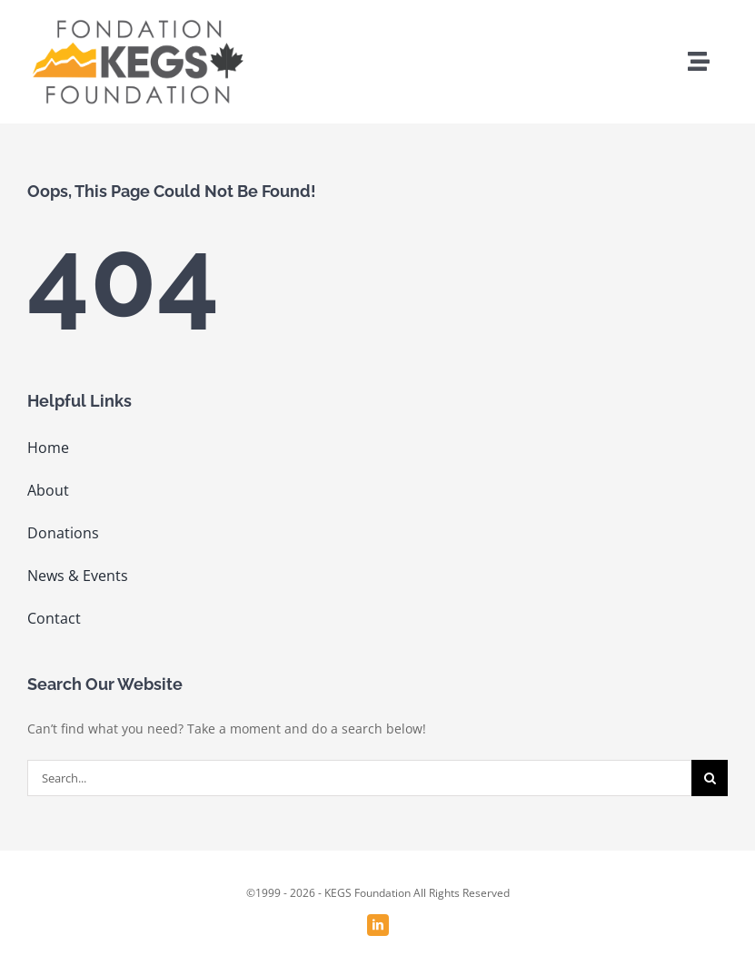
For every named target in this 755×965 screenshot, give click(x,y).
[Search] (709, 778)
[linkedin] (378, 925)
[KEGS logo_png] (136, 20)
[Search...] (359, 778)
